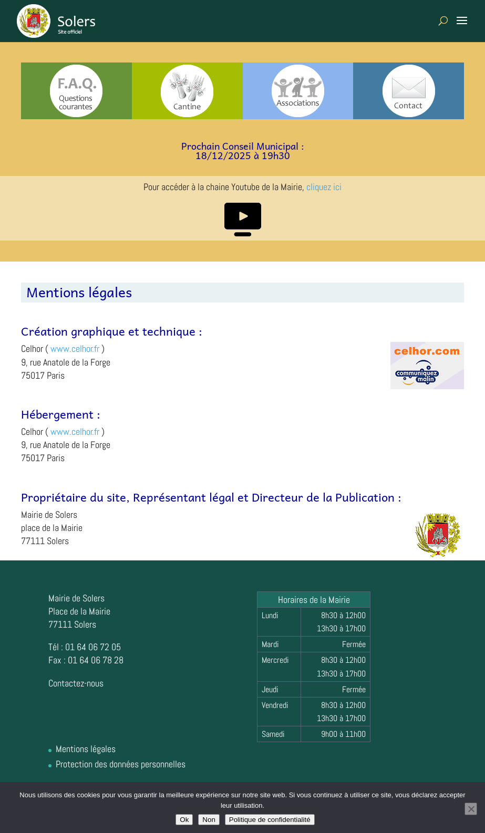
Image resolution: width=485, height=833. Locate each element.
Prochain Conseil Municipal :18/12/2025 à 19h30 (242, 150)
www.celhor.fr (74, 348)
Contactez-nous (76, 683)
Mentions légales (86, 749)
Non (208, 820)
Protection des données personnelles (120, 764)
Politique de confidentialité (270, 820)
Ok (184, 820)
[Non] (471, 809)
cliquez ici (324, 187)
